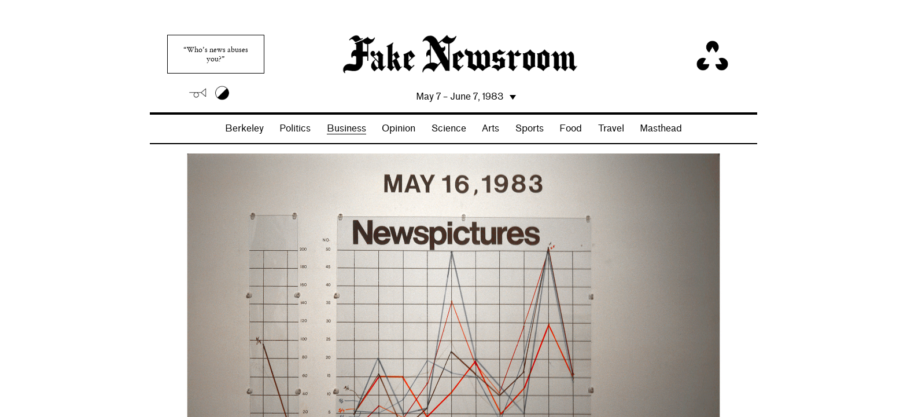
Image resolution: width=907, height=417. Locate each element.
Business (346, 128)
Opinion (398, 128)
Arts (490, 128)
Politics (295, 128)
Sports (529, 128)
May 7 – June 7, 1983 (459, 97)
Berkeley (244, 128)
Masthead (661, 128)
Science (449, 128)
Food (570, 128)
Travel (611, 128)
